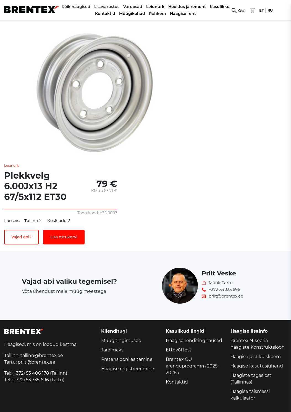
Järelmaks (112, 350)
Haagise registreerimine (127, 368)
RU (270, 10)
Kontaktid (105, 13)
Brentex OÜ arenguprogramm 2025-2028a (192, 366)
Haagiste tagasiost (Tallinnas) (250, 379)
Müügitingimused (121, 340)
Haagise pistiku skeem (255, 356)
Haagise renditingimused (194, 340)
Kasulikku (220, 6)
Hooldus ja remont (187, 6)
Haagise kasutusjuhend (256, 366)
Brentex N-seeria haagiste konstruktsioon (257, 344)
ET (261, 10)
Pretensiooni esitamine (127, 359)
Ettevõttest (179, 350)
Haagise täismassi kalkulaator (250, 395)
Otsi (242, 11)
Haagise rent (183, 13)
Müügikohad (132, 13)
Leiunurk (155, 6)
